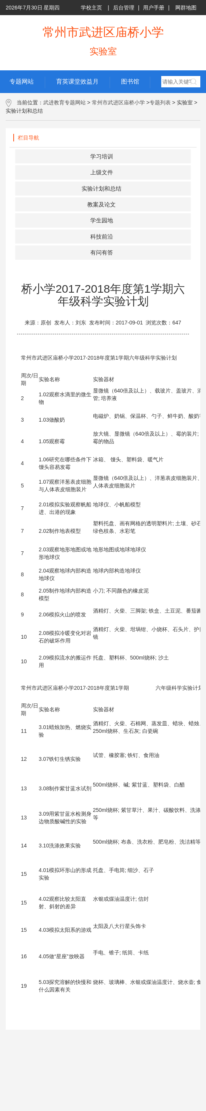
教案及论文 (101, 204)
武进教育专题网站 (64, 102)
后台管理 (123, 8)
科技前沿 (101, 236)
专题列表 (160, 102)
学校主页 (91, 8)
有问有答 (101, 252)
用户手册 (153, 8)
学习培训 (101, 156)
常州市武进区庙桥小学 (118, 102)
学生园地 (101, 220)
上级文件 (101, 172)
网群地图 (186, 8)
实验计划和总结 (101, 188)
